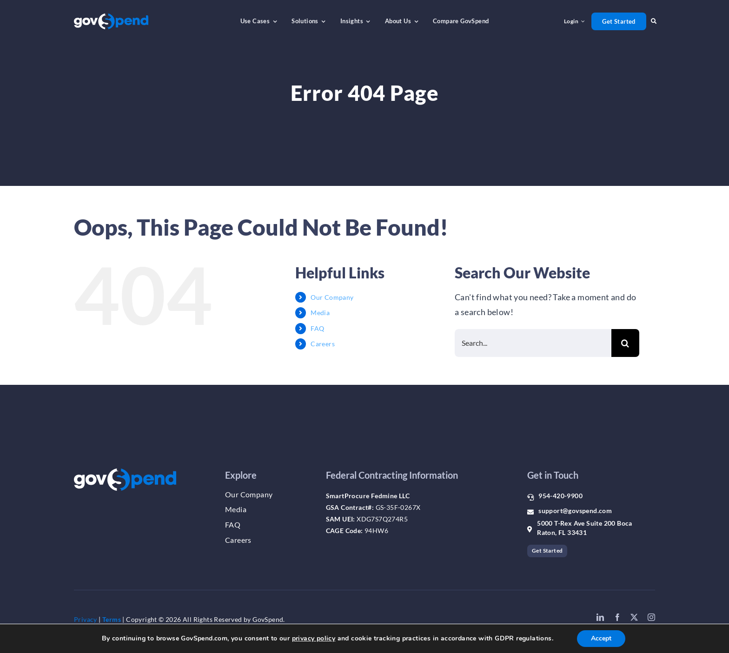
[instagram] (651, 617)
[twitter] (634, 617)
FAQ (317, 328)
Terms (111, 619)
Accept (601, 638)
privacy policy (314, 638)
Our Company (332, 297)
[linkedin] (600, 617)
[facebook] (617, 617)
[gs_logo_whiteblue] (111, 18)
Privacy (85, 619)
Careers (323, 344)
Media (320, 313)
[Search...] (533, 343)
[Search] (625, 343)
